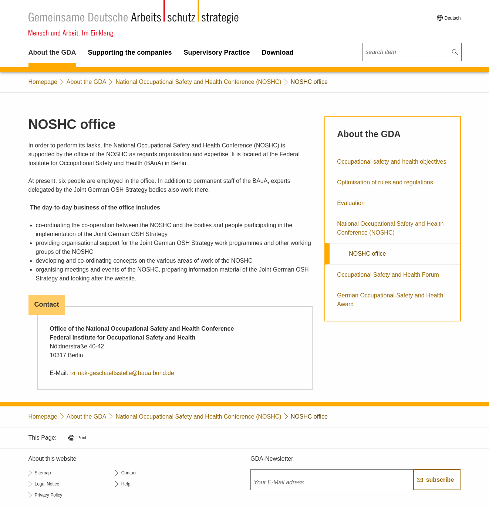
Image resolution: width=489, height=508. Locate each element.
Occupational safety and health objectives (391, 161)
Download (278, 52)
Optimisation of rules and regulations (385, 182)
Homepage (42, 82)
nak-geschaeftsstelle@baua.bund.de (126, 373)
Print (82, 437)
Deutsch (452, 18)
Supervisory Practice (217, 52)
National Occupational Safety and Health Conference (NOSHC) (198, 82)
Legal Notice (47, 484)
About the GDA (52, 52)
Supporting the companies (130, 52)
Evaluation (351, 203)
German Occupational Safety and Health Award (390, 299)
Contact (128, 472)
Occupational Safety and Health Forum (388, 275)
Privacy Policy (49, 495)
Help (126, 484)
